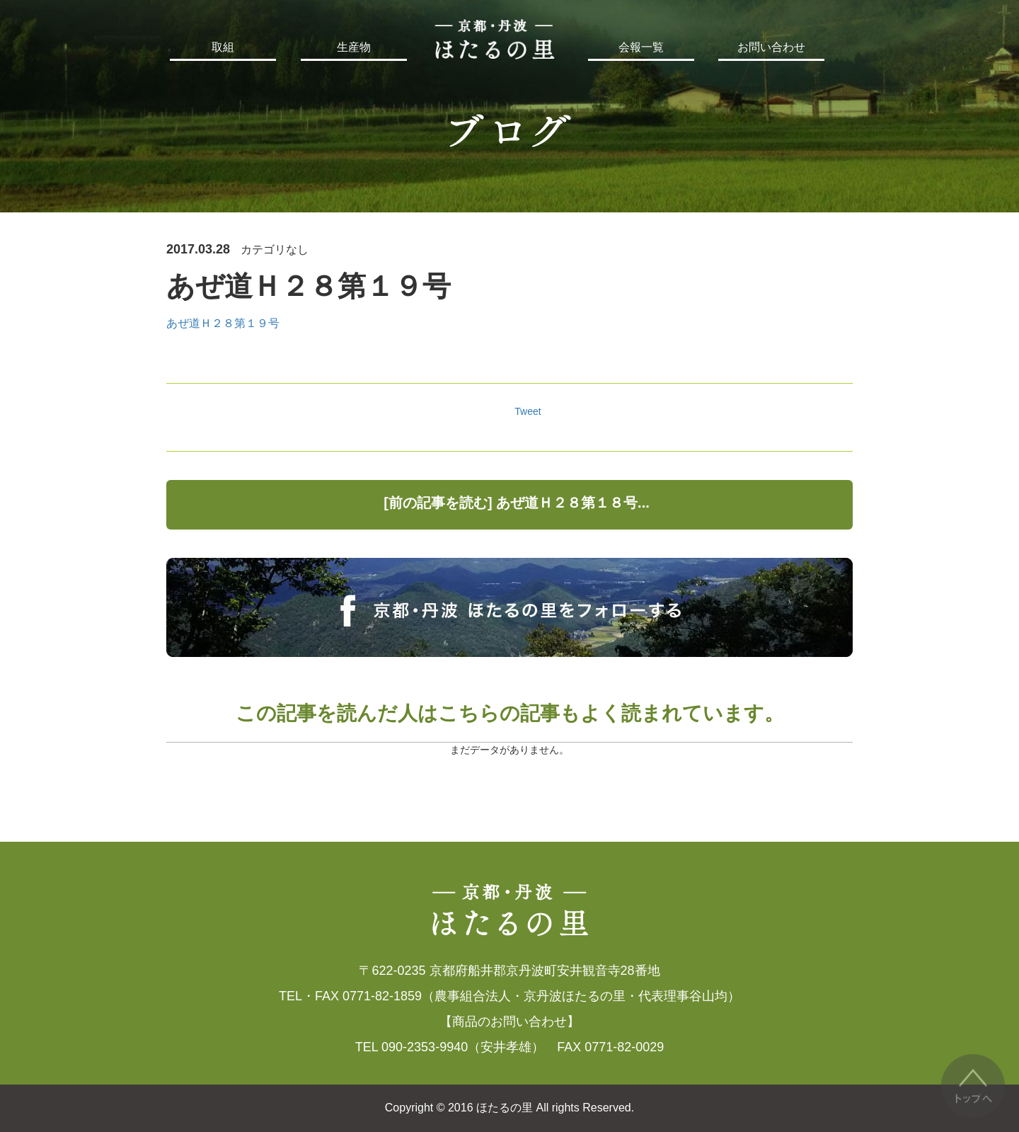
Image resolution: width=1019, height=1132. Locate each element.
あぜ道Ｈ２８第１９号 (223, 323)
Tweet (527, 411)
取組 (223, 47)
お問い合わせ (771, 47)
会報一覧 (641, 47)
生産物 (354, 47)
